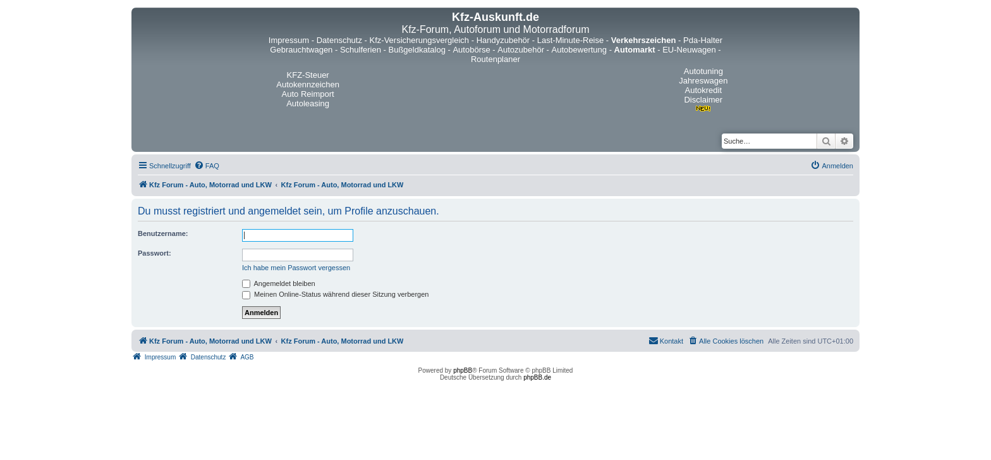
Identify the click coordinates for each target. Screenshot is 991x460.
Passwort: (154, 253)
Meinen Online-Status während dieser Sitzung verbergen (335, 294)
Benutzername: (163, 233)
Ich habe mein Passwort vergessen (296, 267)
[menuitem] (206, 165)
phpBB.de (537, 377)
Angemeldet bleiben (278, 283)
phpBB (462, 370)
